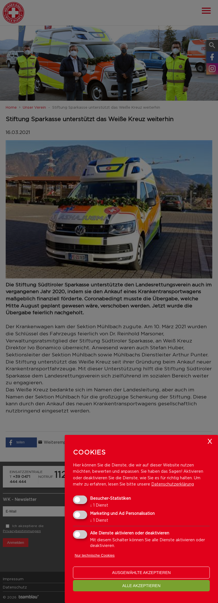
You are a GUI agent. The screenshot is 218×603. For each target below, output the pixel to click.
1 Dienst (99, 505)
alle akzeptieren (141, 585)
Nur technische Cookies (95, 555)
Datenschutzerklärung (172, 484)
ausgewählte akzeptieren (141, 572)
